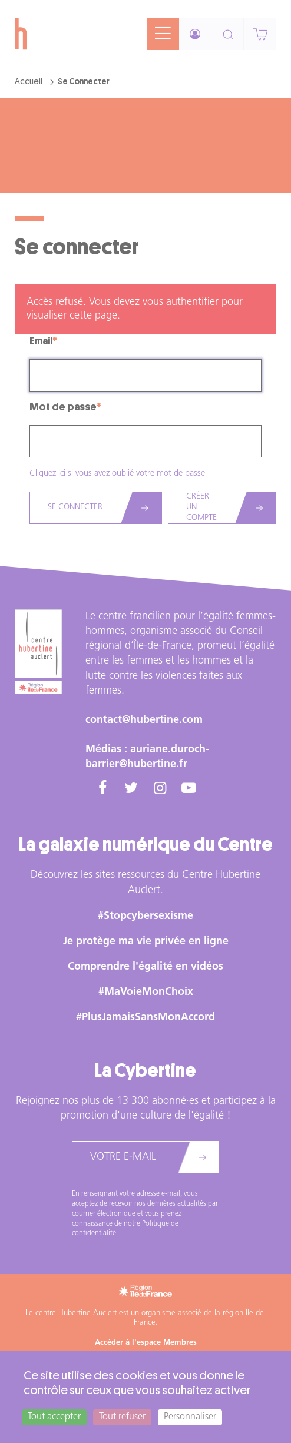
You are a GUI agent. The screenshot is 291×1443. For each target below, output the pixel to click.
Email (40, 341)
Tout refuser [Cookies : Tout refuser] (122, 1417)
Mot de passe (63, 407)
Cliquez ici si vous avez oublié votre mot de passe (117, 473)
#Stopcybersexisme (145, 916)
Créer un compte (201, 507)
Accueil (28, 81)
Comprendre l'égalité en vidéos (145, 967)
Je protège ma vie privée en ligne (146, 941)
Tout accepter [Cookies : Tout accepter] (54, 1417)
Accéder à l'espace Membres (146, 1342)
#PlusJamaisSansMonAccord (145, 1017)
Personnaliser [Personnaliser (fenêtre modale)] (190, 1417)
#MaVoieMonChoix (145, 992)
